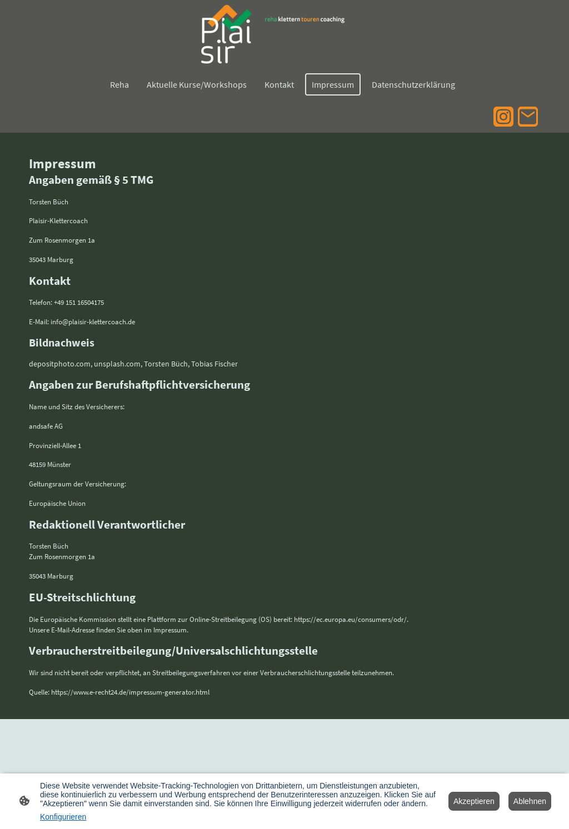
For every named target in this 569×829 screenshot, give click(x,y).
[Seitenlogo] (284, 34)
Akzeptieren (474, 801)
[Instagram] (503, 117)
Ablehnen (529, 801)
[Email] (528, 117)
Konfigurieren (63, 816)
